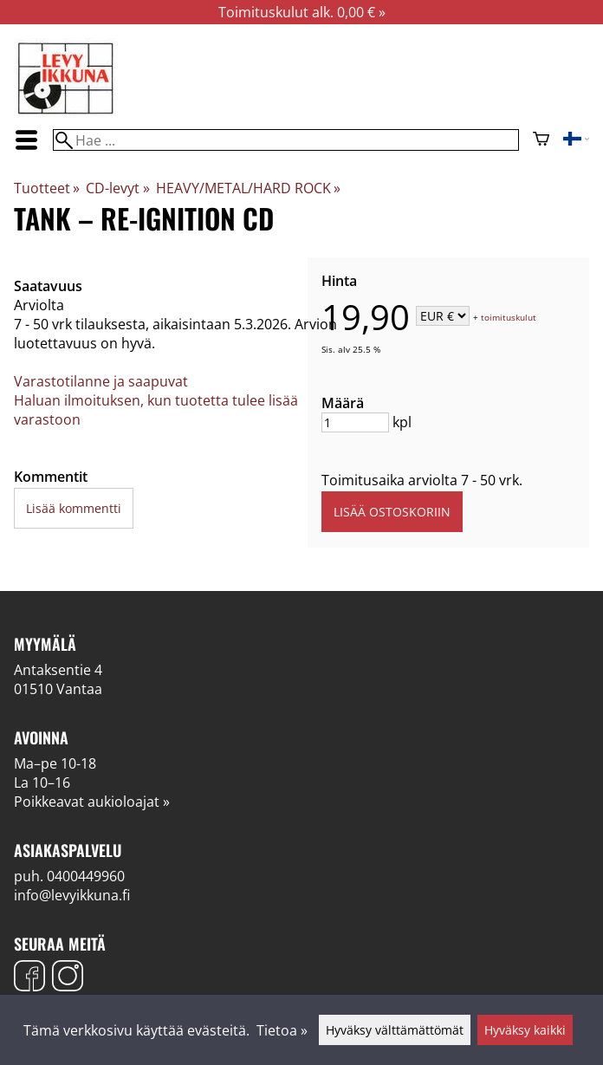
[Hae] (285, 140)
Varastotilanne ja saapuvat (101, 381)
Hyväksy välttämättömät (395, 1030)
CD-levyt (117, 188)
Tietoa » (282, 1030)
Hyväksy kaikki (525, 1030)
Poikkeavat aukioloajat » (92, 801)
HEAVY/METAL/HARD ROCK (248, 188)
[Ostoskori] (541, 140)
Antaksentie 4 (58, 669)
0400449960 (86, 876)
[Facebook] (29, 978)
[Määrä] (355, 422)
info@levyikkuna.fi (72, 895)
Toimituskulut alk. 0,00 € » (302, 12)
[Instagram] (67, 978)
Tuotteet (47, 188)
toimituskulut (508, 317)
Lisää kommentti (73, 508)
